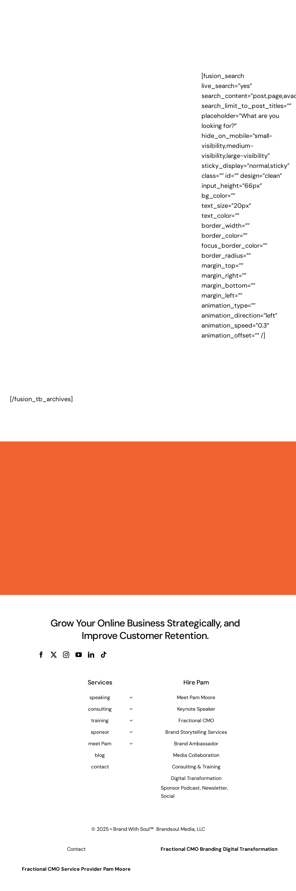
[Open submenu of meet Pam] (131, 743)
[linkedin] (91, 655)
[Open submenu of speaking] (131, 697)
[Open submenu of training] (131, 720)
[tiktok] (103, 655)
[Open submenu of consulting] (131, 708)
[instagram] (66, 655)
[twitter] (54, 655)
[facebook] (41, 655)
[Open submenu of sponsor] (131, 732)
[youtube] (78, 655)
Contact (76, 849)
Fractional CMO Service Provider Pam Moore (76, 869)
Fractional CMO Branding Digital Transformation (219, 849)
